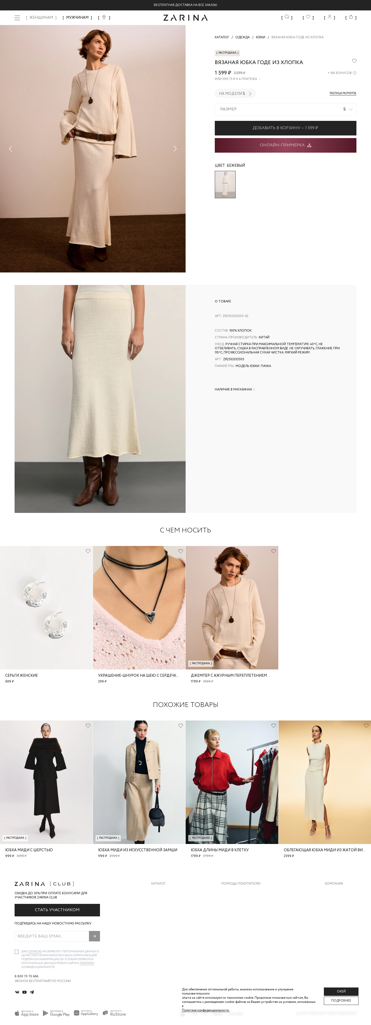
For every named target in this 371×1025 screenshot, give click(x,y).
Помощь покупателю (241, 884)
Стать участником (57, 910)
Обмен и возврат (236, 902)
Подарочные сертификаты (245, 933)
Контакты (334, 912)
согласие (35, 952)
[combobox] (286, 109)
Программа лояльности (242, 923)
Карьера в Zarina (339, 902)
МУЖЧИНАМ (77, 17)
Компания (334, 884)
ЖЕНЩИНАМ (41, 17)
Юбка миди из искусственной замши (137, 850)
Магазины (333, 933)
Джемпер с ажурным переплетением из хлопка (240, 675)
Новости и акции (340, 923)
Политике (87, 963)
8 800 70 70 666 (26, 976)
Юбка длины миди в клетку (220, 850)
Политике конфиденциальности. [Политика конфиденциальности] (206, 1010)
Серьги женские (21, 675)
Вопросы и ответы (238, 912)
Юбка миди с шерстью (29, 850)
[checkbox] (17, 952)
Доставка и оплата (238, 892)
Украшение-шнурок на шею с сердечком (140, 675)
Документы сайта (237, 944)
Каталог (158, 884)
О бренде (333, 892)
